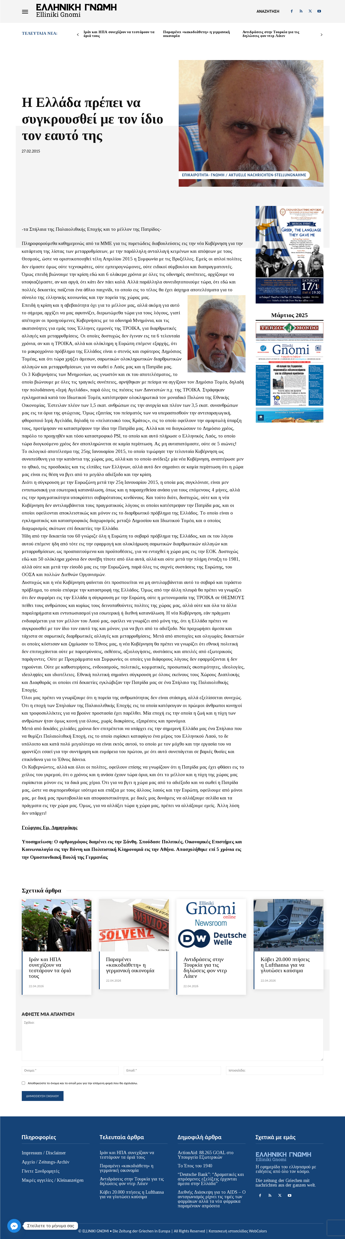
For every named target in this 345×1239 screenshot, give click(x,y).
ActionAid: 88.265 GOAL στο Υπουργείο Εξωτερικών (205, 1155)
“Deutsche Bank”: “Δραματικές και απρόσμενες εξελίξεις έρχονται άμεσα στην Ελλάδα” (211, 1179)
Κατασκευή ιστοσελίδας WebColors (238, 1231)
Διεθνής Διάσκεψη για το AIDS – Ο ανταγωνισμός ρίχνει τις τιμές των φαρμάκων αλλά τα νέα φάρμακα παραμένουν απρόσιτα (212, 1199)
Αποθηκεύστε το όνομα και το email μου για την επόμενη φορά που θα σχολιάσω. (83, 1083)
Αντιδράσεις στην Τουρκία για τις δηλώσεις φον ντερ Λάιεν (270, 34)
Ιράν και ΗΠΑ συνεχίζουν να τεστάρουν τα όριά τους (119, 34)
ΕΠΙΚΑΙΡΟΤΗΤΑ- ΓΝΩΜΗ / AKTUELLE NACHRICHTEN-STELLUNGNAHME (244, 175)
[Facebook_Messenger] (14, 1226)
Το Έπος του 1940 (195, 1165)
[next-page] (321, 35)
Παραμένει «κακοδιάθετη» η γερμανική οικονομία (196, 34)
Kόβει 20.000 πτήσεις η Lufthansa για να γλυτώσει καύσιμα (285, 965)
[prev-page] (78, 35)
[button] (268, 11)
